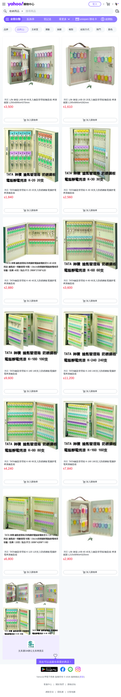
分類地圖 (71, 692)
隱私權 (60, 692)
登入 (94, 4)
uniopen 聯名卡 (86, 19)
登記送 (47, 19)
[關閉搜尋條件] (22, 11)
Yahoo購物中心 (21, 4)
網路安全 (50, 692)
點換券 (30, 19)
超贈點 (107, 19)
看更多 (64, 19)
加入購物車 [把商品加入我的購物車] (30, 120)
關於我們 (60, 684)
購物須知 (72, 684)
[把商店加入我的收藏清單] (55, 656)
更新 (82, 677)
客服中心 (48, 684)
